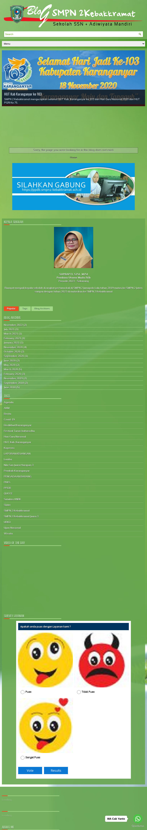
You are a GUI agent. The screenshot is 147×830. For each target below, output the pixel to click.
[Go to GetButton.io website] (138, 826)
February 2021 (12, 338)
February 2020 (12, 373)
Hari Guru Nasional (15, 436)
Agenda (8, 402)
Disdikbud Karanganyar (18, 425)
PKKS (7, 482)
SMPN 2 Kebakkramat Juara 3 (21, 516)
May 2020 (10, 364)
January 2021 (12, 342)
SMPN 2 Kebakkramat (17, 510)
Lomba (8, 459)
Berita (7, 413)
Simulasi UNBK (12, 499)
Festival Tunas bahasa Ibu (19, 430)
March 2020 (11, 369)
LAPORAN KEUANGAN (17, 453)
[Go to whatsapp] (138, 819)
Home (73, 157)
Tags (25, 308)
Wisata (8, 533)
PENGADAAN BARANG (17, 476)
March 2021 (11, 333)
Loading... (7, 799)
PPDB (7, 487)
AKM (6, 408)
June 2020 (10, 360)
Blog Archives (42, 308)
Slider (7, 504)
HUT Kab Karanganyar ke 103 (23, 94)
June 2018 (10, 387)
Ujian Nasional (12, 527)
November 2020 (13, 347)
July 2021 (9, 329)
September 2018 (14, 382)
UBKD (7, 522)
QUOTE (8, 493)
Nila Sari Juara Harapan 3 (18, 465)
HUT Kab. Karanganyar (17, 442)
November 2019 (13, 378)
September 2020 (14, 356)
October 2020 (12, 351)
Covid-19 (9, 419)
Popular (11, 308)
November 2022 (13, 324)
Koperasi (9, 447)
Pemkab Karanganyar (17, 470)
